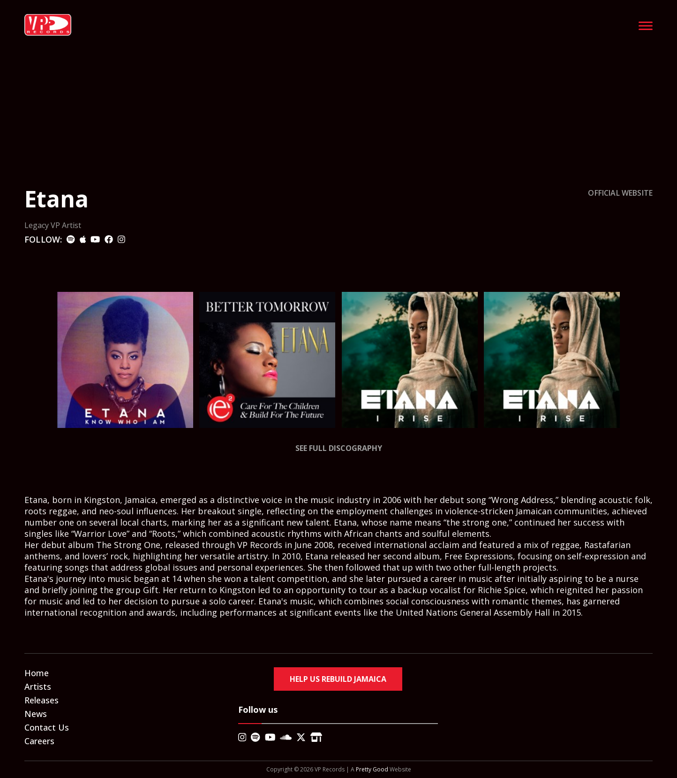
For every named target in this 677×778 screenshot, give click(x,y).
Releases (41, 700)
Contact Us (46, 727)
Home (36, 673)
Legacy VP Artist (52, 225)
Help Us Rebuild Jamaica (338, 679)
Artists (37, 686)
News (35, 713)
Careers (39, 741)
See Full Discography (338, 448)
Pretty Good (372, 769)
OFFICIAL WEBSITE (620, 193)
